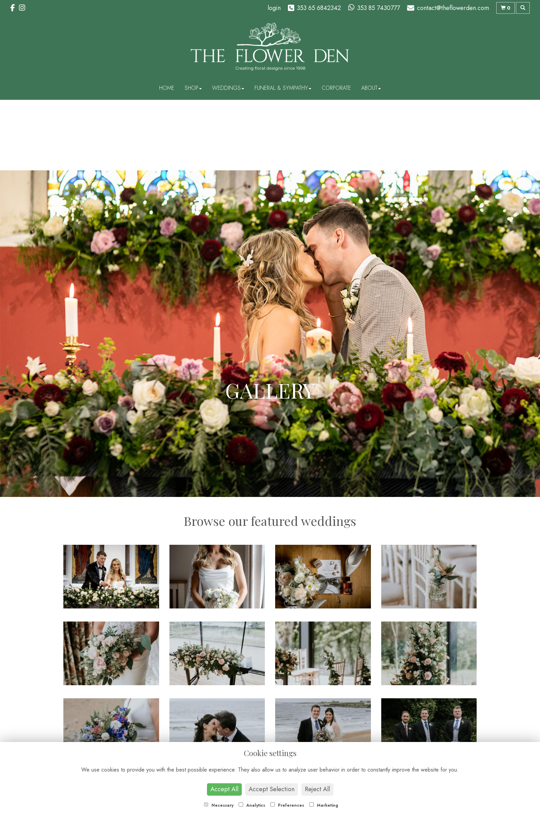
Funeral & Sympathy (283, 88)
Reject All (317, 789)
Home (166, 88)
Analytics (252, 805)
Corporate (336, 88)
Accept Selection (271, 789)
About (371, 88)
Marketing (323, 805)
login (274, 7)
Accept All (224, 789)
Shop (193, 88)
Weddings (228, 88)
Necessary (218, 805)
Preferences (287, 805)
